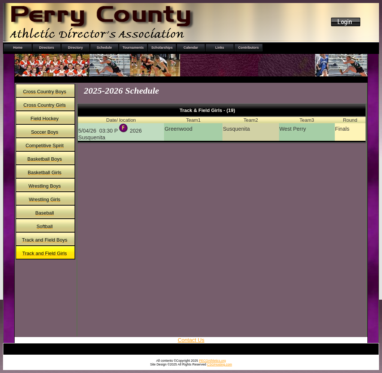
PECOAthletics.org (212, 361)
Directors (46, 47)
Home (17, 47)
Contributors (248, 47)
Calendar (191, 47)
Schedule (104, 47)
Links (219, 47)
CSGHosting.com (219, 364)
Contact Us (191, 340)
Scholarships (162, 47)
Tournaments (133, 47)
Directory (75, 47)
